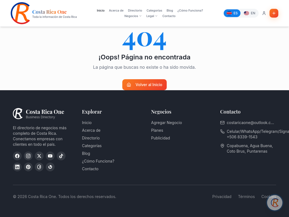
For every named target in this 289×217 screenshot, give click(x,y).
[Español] (232, 13)
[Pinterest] (28, 167)
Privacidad (221, 196)
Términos (246, 196)
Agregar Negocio (166, 122)
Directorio (135, 10)
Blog (170, 10)
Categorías (154, 10)
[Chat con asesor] (274, 202)
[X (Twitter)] (39, 156)
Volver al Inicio (144, 84)
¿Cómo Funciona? (190, 10)
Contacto (168, 16)
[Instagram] (28, 156)
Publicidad (160, 138)
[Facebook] (17, 156)
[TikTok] (61, 156)
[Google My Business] (50, 167)
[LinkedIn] (17, 167)
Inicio (100, 10)
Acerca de (116, 10)
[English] (249, 13)
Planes (157, 130)
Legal (152, 16)
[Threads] (39, 167)
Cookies (268, 196)
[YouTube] (50, 156)
